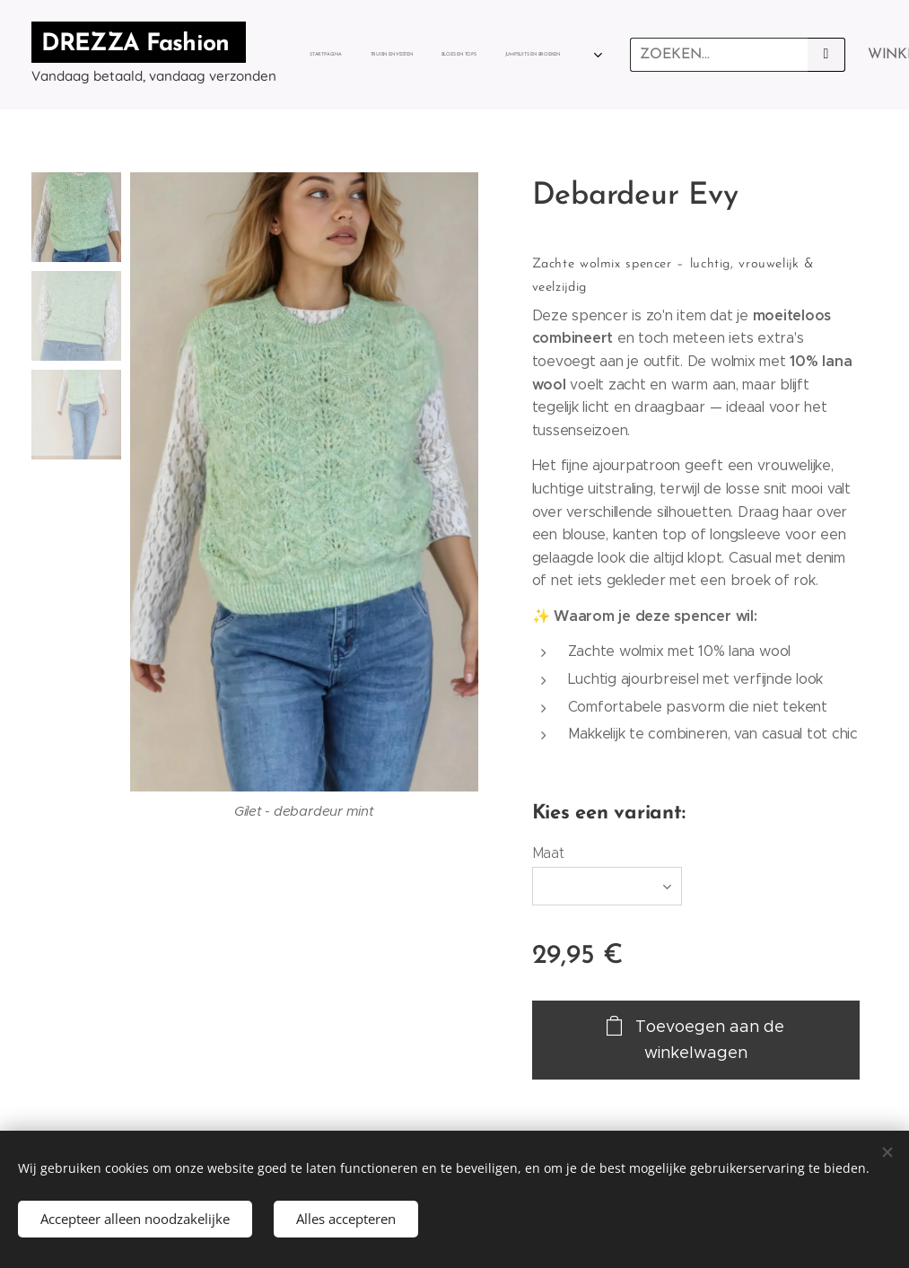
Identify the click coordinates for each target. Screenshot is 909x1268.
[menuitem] (343, 54)
